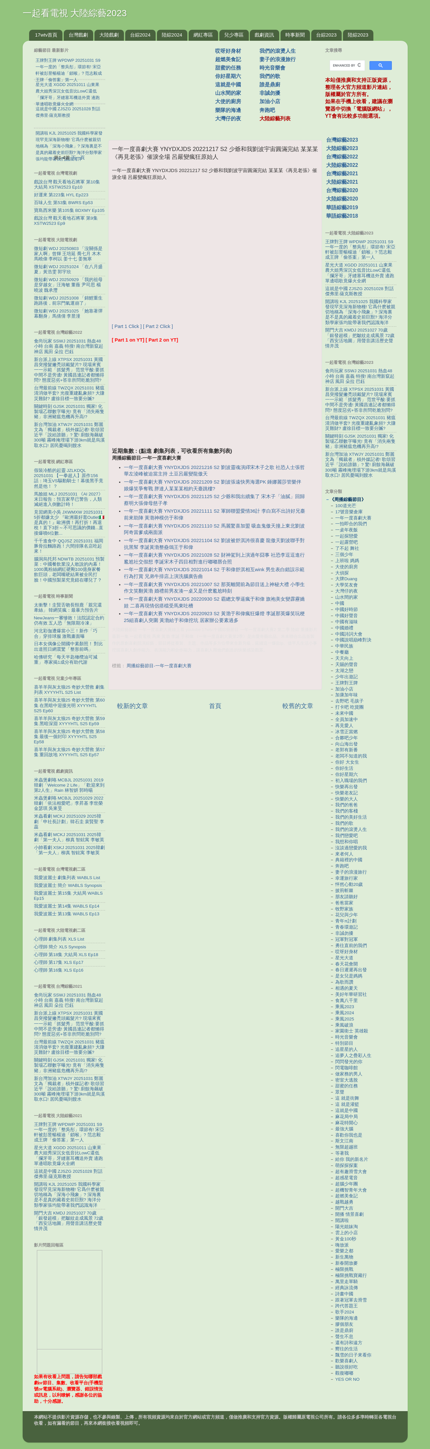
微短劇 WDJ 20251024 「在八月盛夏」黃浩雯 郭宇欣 (68, 269)
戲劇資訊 (264, 35)
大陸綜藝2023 (342, 148)
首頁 (215, 706)
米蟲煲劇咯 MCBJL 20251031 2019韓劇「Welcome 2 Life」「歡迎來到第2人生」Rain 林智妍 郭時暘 (69, 785)
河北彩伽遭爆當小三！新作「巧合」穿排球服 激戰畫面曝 (65, 633)
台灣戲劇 (78, 35)
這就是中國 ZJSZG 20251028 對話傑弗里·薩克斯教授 (68, 1174)
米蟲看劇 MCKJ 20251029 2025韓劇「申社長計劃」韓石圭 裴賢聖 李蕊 (69, 821)
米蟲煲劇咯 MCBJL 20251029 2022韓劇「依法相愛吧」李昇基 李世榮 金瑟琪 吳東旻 (69, 803)
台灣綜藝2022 (342, 156)
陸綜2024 (172, 35)
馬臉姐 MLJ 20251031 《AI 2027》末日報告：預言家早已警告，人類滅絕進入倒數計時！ (68, 499)
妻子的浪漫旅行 (277, 59)
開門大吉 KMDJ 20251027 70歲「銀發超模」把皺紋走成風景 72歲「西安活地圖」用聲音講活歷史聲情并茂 (69, 1221)
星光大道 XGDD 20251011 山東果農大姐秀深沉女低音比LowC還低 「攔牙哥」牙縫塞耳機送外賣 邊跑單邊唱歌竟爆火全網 (68, 1155)
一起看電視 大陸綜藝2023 (75, 13)
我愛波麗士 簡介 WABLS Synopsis (68, 885)
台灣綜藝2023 (342, 140)
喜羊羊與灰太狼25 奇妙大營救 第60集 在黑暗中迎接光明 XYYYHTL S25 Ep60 (69, 705)
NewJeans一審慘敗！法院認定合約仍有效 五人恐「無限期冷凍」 (69, 621)
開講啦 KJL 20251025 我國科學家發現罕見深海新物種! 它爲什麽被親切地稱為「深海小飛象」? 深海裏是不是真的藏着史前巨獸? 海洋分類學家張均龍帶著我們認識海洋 (69, 1195)
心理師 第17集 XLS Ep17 (58, 962)
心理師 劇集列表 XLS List (59, 939)
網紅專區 (203, 35)
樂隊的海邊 (228, 110)
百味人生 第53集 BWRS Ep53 (63, 202)
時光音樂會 (272, 68)
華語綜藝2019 (342, 207)
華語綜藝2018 (342, 216)
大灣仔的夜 (228, 118)
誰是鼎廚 (269, 84)
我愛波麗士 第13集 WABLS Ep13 (67, 913)
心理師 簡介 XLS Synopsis (60, 946)
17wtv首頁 (46, 35)
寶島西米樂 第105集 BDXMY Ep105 (69, 210)
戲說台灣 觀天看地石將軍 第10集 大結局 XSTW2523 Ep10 (67, 185)
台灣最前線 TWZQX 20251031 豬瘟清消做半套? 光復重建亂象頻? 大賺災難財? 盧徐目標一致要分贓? (69, 393)
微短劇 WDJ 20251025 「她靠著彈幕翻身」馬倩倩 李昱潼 (68, 314)
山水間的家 (228, 93)
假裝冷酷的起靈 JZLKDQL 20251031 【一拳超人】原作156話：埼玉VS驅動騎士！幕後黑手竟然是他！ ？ (68, 478)
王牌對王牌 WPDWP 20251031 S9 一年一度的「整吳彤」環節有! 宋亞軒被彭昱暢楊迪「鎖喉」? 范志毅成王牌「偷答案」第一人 (69, 1132)
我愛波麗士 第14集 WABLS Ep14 (67, 906)
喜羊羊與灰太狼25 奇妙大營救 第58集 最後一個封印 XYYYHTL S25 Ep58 (69, 736)
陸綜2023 (358, 35)
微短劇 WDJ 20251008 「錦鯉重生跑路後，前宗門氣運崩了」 (68, 301)
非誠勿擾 (269, 93)
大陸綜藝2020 (342, 199)
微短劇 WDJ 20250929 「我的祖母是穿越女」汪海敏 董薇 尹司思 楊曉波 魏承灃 (68, 284)
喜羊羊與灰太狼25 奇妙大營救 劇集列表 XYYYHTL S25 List (69, 690)
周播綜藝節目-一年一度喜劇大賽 (159, 665)
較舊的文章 (297, 706)
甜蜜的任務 (228, 68)
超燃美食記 (228, 59)
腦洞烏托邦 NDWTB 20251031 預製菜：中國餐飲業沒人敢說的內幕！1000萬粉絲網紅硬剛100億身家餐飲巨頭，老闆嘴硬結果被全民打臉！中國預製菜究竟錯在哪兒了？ (69, 570)
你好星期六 (228, 76)
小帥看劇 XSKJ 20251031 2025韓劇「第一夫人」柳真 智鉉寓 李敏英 (69, 850)
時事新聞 (295, 35)
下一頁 (78, 157)
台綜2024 (140, 35)
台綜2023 (326, 35)
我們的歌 (269, 76)
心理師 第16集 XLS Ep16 (58, 970)
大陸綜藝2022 (342, 165)
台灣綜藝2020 (342, 190)
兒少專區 (234, 35)
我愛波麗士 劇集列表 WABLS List (67, 877)
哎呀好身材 (228, 51)
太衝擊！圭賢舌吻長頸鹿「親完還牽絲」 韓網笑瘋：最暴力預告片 (68, 608)
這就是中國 (228, 84)
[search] (346, 66)
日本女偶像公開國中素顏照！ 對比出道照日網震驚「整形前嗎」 (68, 646)
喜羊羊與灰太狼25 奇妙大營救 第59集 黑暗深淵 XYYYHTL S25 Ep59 (69, 721)
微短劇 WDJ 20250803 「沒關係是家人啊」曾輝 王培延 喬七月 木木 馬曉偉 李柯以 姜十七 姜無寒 (68, 253)
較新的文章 (132, 706)
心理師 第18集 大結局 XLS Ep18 (66, 954)
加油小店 (269, 101)
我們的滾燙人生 (277, 51)
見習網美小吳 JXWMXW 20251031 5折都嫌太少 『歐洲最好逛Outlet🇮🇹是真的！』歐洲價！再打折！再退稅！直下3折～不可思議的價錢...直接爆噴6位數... (69, 523)
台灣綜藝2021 (342, 173)
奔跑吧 (267, 110)
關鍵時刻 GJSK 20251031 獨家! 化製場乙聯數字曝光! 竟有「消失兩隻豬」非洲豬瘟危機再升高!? (69, 411)
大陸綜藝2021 (342, 182)
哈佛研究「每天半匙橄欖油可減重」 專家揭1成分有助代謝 (65, 660)
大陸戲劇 (109, 35)
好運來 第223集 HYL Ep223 (61, 194)
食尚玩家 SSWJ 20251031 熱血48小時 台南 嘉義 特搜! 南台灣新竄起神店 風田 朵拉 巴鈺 (69, 346)
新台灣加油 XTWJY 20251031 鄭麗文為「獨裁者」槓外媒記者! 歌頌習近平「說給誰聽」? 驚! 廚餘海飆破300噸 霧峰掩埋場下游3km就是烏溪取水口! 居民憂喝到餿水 (69, 435)
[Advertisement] (164, 87)
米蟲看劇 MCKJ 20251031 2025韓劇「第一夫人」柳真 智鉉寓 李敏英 (69, 837)
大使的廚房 (228, 101)
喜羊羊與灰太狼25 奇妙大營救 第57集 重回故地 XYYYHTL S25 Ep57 (69, 752)
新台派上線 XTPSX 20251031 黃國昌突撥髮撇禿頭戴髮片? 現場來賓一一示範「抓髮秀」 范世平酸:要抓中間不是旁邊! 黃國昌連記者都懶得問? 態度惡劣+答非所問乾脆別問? (69, 370)
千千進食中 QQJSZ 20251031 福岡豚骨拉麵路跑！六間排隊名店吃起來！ (68, 546)
